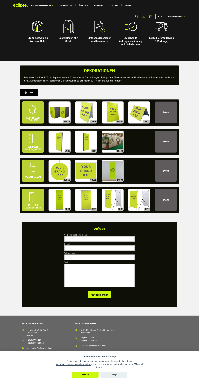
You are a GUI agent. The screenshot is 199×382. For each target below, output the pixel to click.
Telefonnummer (71, 253)
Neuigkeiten (66, 5)
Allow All (85, 375)
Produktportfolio (41, 5)
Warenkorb (150, 16)
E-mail (67, 244)
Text (66, 262)
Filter (30, 93)
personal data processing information (73, 364)
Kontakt (113, 5)
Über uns (83, 5)
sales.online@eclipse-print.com (40, 348)
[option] (99, 30)
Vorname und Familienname (76, 235)
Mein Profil (143, 16)
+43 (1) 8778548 (34, 340)
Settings (114, 375)
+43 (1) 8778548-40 (35, 343)
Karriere (98, 5)
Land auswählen (175, 16)
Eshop (128, 5)
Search (136, 16)
